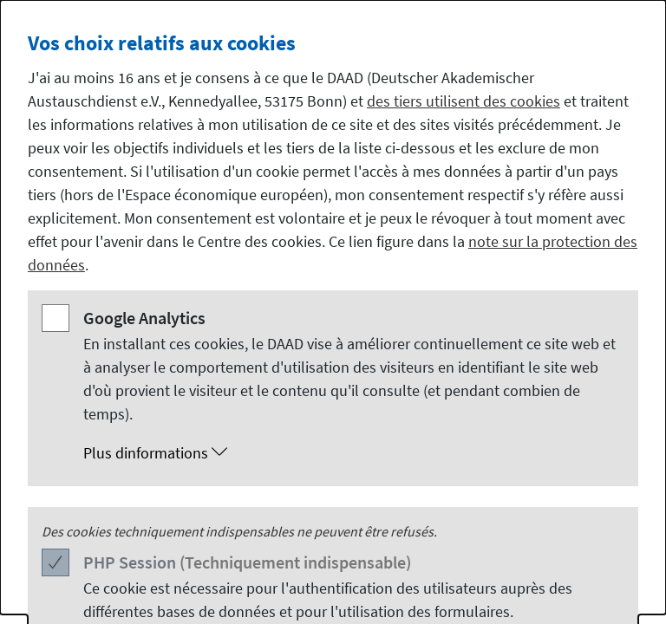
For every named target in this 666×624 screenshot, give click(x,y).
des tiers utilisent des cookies (463, 101)
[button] (350, 453)
